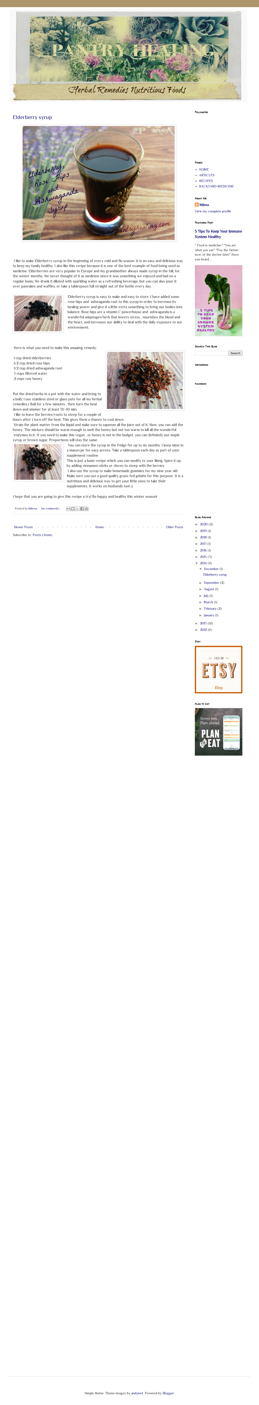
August (209, 589)
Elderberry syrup (32, 117)
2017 (203, 544)
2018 (204, 537)
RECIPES (206, 181)
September (212, 583)
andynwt (137, 1393)
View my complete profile (213, 211)
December (212, 569)
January (209, 615)
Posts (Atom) (42, 535)
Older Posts (174, 527)
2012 (204, 630)
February (210, 608)
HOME (204, 169)
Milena (204, 205)
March (209, 602)
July (207, 596)
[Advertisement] (214, 835)
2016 (204, 550)
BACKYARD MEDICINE (216, 186)
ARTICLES (207, 175)
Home (99, 527)
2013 (204, 623)
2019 (204, 531)
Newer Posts (23, 527)
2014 (204, 563)
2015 (204, 557)
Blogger (168, 1393)
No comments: (50, 508)
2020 (204, 524)
